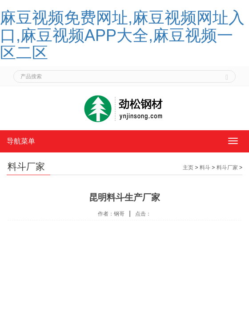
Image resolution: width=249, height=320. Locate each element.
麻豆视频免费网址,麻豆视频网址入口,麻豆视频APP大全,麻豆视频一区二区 (122, 35)
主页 (188, 167)
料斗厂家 (227, 167)
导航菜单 (21, 141)
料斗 (205, 167)
